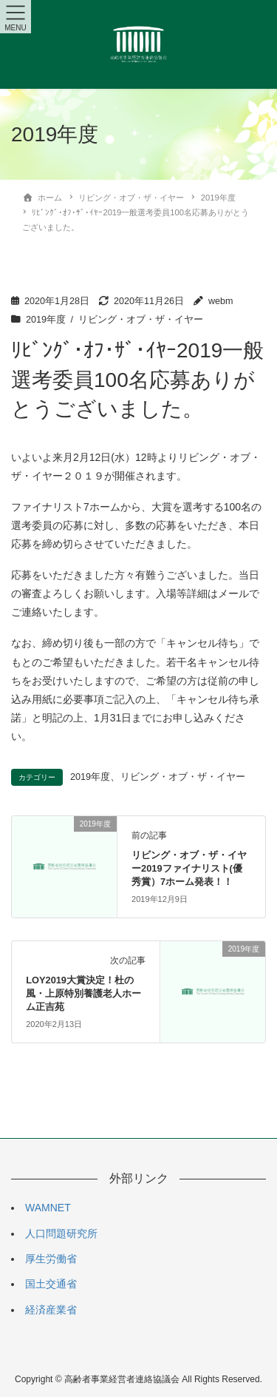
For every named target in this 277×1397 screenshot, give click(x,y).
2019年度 (46, 319)
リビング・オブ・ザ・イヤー (140, 319)
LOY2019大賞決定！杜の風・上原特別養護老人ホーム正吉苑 (83, 993)
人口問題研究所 (61, 1233)
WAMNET (48, 1207)
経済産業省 (51, 1310)
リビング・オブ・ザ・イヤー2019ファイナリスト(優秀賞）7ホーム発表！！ (189, 868)
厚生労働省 (51, 1259)
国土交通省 (51, 1284)
